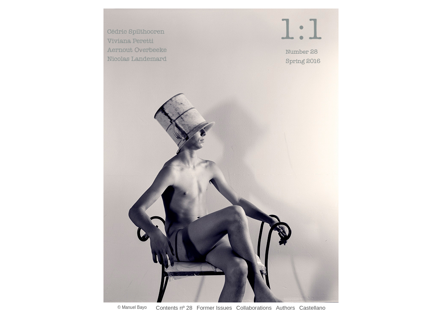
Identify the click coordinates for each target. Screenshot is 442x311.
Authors (285, 308)
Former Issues (214, 308)
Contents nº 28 (174, 308)
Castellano (312, 308)
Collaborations (254, 308)
